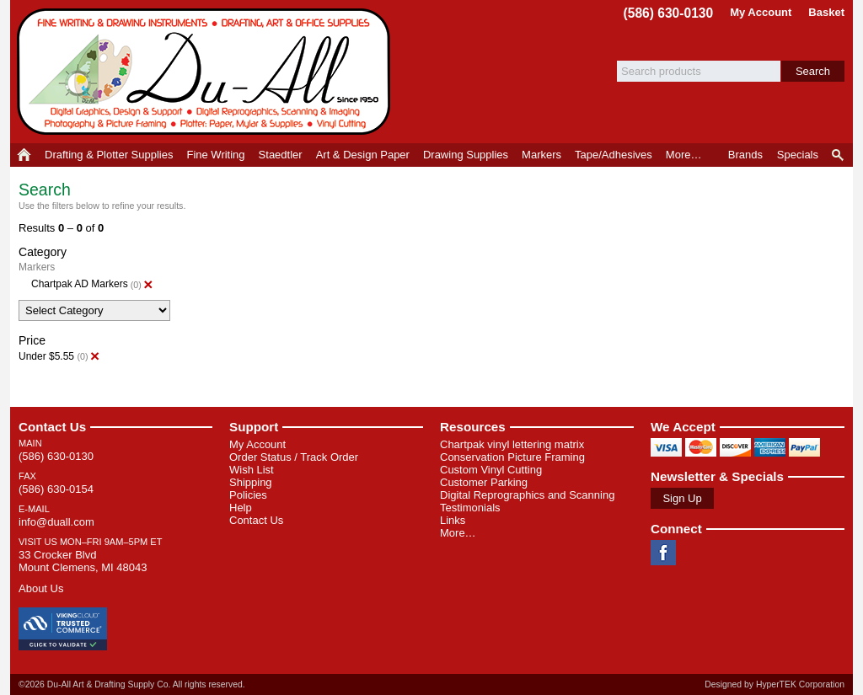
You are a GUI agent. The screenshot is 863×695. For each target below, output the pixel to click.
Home (24, 155)
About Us (41, 588)
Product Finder (839, 155)
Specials (797, 154)
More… (458, 533)
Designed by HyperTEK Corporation (774, 684)
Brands (745, 154)
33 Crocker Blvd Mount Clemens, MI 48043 (83, 561)
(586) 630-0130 (669, 13)
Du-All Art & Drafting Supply (206, 71)
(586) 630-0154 (56, 489)
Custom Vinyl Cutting (491, 469)
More (684, 154)
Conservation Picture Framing (512, 457)
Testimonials (470, 507)
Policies (248, 495)
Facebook (663, 552)
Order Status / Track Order (293, 457)
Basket (826, 12)
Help (240, 507)
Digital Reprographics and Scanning (527, 495)
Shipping (250, 482)
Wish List (251, 469)
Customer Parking (484, 482)
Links (452, 520)
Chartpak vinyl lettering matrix (512, 444)
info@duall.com (56, 522)
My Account (760, 12)
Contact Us (52, 427)
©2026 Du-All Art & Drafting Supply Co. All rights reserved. (132, 684)
